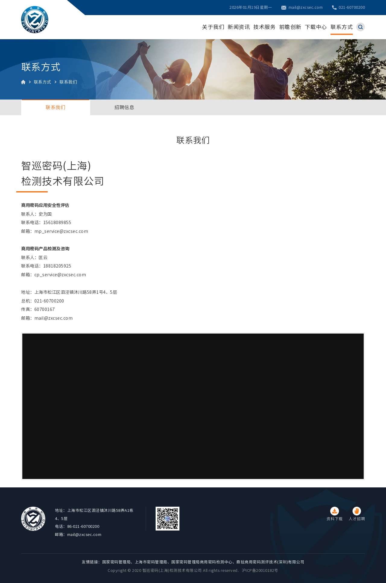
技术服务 (264, 27)
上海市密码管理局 (151, 562)
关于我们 (213, 27)
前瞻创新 (290, 27)
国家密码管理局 (116, 562)
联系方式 (342, 27)
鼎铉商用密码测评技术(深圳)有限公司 (270, 562)
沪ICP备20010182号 (260, 570)
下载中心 (316, 27)
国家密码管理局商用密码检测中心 (202, 562)
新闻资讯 (239, 27)
